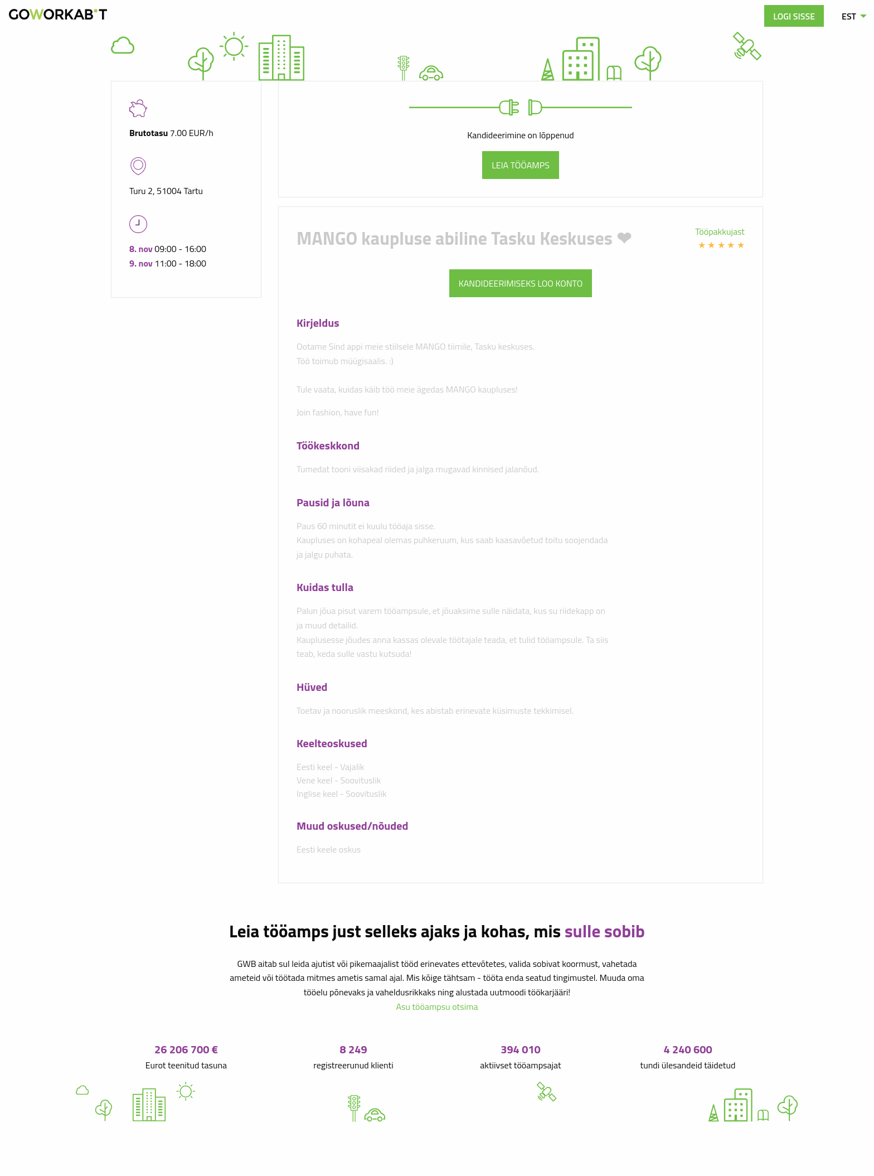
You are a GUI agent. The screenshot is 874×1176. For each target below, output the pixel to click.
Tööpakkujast (720, 231)
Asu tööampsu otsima (437, 1006)
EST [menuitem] (849, 16)
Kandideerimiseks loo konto (521, 283)
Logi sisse (794, 16)
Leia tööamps (521, 165)
